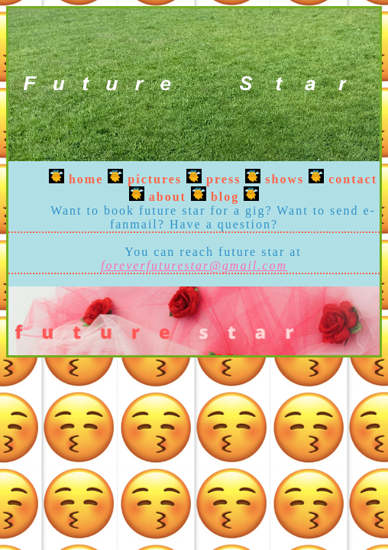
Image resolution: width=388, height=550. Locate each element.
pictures (155, 179)
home (86, 179)
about (167, 196)
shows (284, 179)
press (223, 179)
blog (225, 196)
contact (352, 179)
